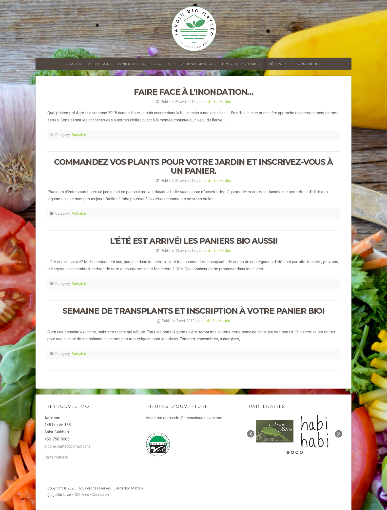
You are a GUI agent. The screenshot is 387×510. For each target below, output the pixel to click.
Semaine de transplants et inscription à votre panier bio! (193, 311)
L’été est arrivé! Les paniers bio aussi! (193, 241)
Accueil (74, 64)
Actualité (79, 135)
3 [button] (296, 452)
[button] (250, 434)
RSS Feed (81, 495)
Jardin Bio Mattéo (217, 102)
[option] (274, 431)
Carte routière (56, 457)
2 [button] (292, 452)
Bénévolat (279, 64)
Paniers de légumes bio (140, 64)
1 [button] (288, 452)
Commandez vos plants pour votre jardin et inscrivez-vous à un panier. (193, 166)
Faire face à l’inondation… (193, 92)
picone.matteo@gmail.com (67, 446)
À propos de (100, 64)
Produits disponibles (242, 64)
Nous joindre (308, 64)
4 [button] (301, 452)
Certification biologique (192, 64)
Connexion (100, 495)
